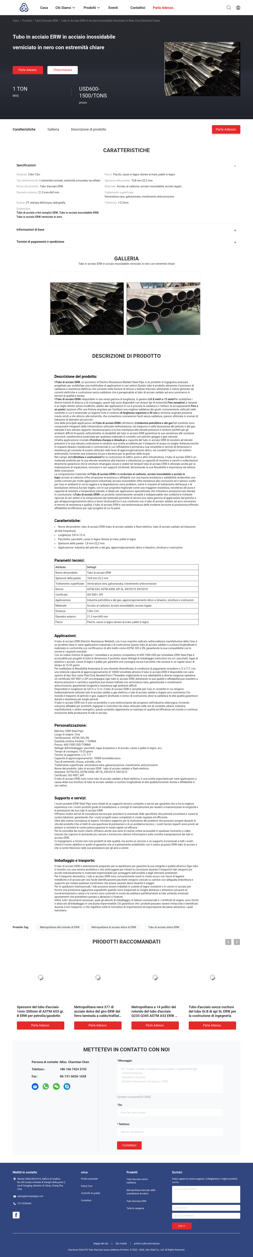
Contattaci (129, 1145)
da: (121, 1104)
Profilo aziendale (89, 1179)
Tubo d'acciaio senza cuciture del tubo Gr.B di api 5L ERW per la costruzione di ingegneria (212, 1011)
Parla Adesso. (28, 70)
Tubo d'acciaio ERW (46, 20)
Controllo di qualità (90, 1193)
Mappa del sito (101, 1243)
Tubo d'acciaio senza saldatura (137, 1181)
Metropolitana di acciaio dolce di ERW (114, 927)
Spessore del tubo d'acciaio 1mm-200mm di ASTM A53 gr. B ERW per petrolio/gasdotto (40, 1011)
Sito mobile (121, 1243)
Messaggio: (125, 1060)
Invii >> (181, 1226)
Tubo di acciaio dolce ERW (163, 927)
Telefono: (124, 1124)
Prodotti (27, 20)
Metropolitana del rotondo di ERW (60, 927)
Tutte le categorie (135, 1208)
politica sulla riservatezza (147, 1243)
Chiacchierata (62, 70)
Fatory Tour (86, 1186)
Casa (16, 20)
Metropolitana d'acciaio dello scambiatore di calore (141, 1192)
